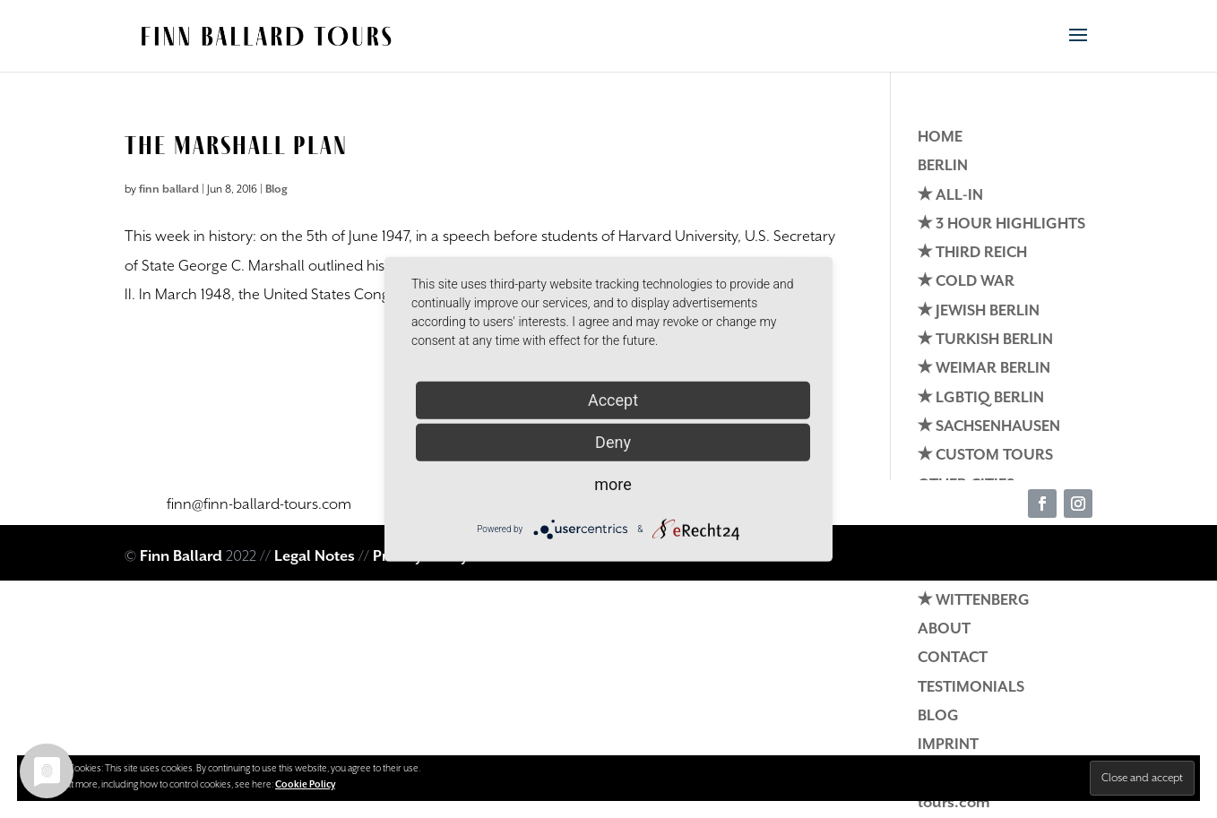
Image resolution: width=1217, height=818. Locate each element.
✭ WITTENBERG (974, 600)
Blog (276, 189)
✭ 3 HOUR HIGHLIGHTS (1001, 224)
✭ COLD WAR (966, 281)
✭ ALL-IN (950, 195)
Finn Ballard (181, 556)
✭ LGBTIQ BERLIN (981, 398)
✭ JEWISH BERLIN (979, 311)
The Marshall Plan (236, 144)
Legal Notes (314, 556)
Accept (613, 399)
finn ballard (169, 189)
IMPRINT (948, 744)
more (613, 483)
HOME (940, 137)
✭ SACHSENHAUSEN (989, 426)
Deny (613, 441)
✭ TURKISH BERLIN (985, 340)
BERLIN (943, 166)
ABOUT (944, 629)
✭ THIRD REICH (972, 253)
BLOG (938, 716)
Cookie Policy (305, 784)
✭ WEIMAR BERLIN (984, 368)
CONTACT (953, 658)
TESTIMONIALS (971, 687)
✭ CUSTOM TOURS (985, 455)
